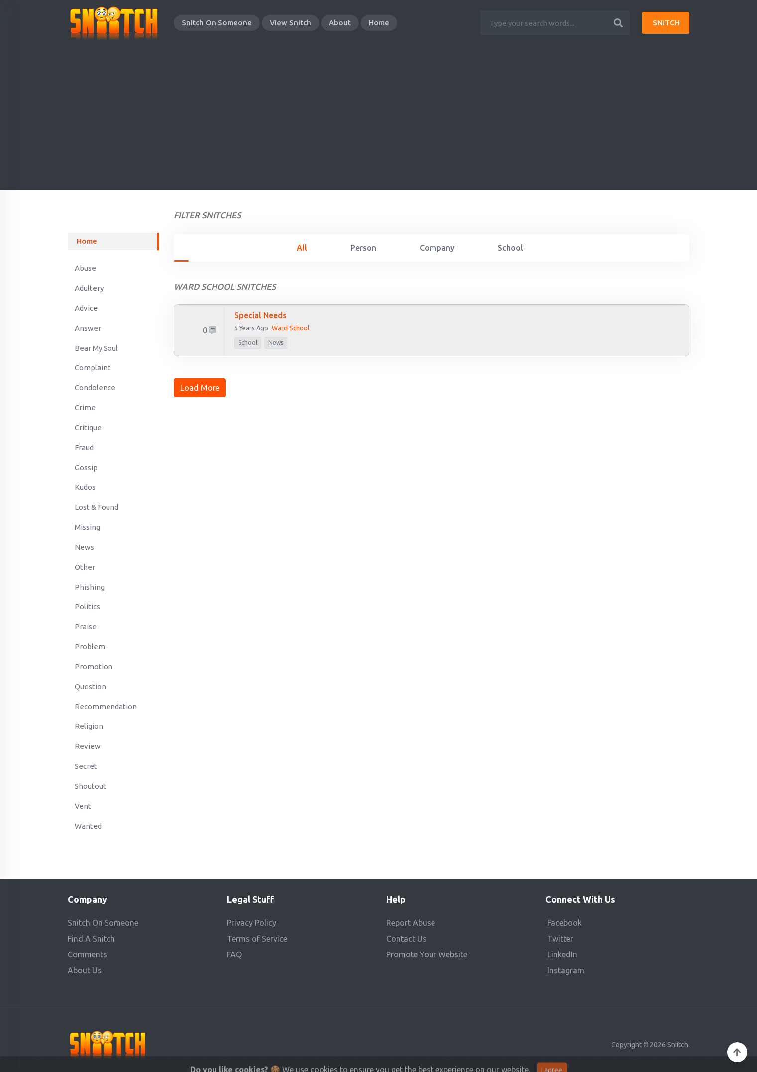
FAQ (234, 954)
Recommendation (106, 706)
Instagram (565, 970)
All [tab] (302, 247)
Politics (87, 606)
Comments (87, 954)
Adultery (89, 288)
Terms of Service (257, 938)
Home (379, 22)
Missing (87, 527)
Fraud (84, 447)
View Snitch (290, 22)
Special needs (260, 315)
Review (88, 746)
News (84, 547)
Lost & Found (96, 507)
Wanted (88, 826)
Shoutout (90, 786)
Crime (85, 407)
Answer (88, 328)
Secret (86, 766)
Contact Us (406, 938)
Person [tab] (363, 247)
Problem (90, 646)
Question (90, 686)
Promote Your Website (426, 954)
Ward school (290, 327)
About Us (85, 970)
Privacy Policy (251, 922)
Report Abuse (410, 922)
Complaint (92, 367)
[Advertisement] (378, 120)
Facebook (564, 922)
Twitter (560, 938)
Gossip (86, 467)
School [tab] (510, 247)
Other (85, 567)
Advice (86, 308)
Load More (199, 387)
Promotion (93, 666)
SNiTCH (666, 22)
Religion (89, 726)
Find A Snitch (91, 938)
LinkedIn (562, 954)
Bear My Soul (96, 348)
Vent (83, 806)
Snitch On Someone (217, 22)
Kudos (85, 487)
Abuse (85, 268)
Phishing (90, 587)
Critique (88, 427)
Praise (86, 626)
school (247, 342)
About (340, 22)
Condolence (95, 387)
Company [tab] (437, 247)
